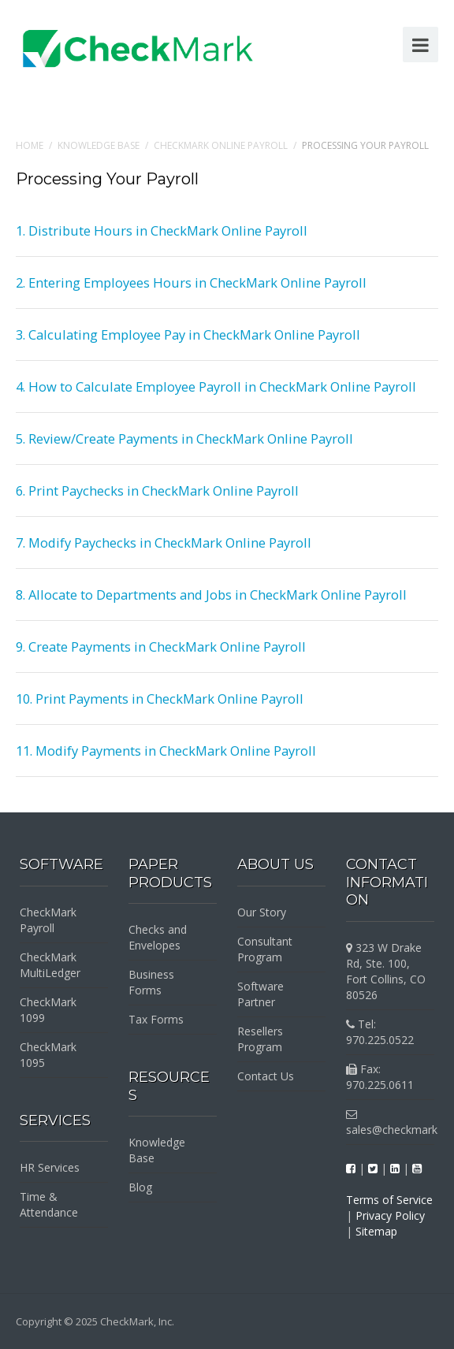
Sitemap (376, 1231)
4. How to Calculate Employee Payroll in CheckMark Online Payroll (216, 386)
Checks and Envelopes (157, 937)
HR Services (50, 1167)
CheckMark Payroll (48, 920)
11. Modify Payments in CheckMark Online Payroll (166, 750)
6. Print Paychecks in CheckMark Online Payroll (157, 490)
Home (29, 145)
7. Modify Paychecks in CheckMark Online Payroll (163, 542)
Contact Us (265, 1075)
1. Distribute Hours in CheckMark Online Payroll (161, 230)
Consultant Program (264, 949)
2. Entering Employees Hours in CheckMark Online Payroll (191, 282)
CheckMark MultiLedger (50, 965)
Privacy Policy (390, 1215)
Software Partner (260, 994)
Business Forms (151, 982)
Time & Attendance (49, 1204)
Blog (140, 1187)
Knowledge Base (99, 145)
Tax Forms (156, 1019)
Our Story (261, 912)
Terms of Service (389, 1199)
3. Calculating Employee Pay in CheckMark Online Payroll (188, 334)
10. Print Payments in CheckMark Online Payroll (159, 698)
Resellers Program (260, 1039)
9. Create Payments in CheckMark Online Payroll (161, 646)
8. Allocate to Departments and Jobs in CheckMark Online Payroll (211, 594)
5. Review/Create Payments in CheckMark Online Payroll (184, 438)
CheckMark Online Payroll (221, 145)
